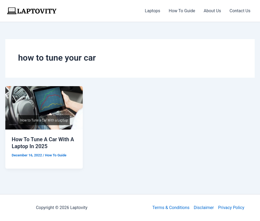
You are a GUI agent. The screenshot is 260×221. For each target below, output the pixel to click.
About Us (212, 10)
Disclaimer (204, 207)
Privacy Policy (231, 207)
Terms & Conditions (171, 207)
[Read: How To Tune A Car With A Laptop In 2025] (44, 107)
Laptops (152, 10)
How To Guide (182, 10)
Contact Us (239, 10)
